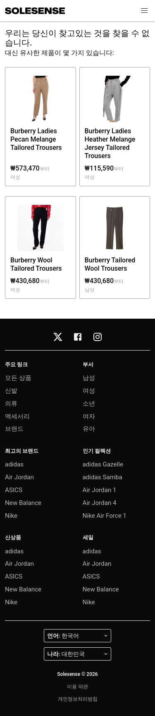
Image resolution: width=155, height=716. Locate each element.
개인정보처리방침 (78, 699)
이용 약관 (77, 687)
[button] (144, 11)
